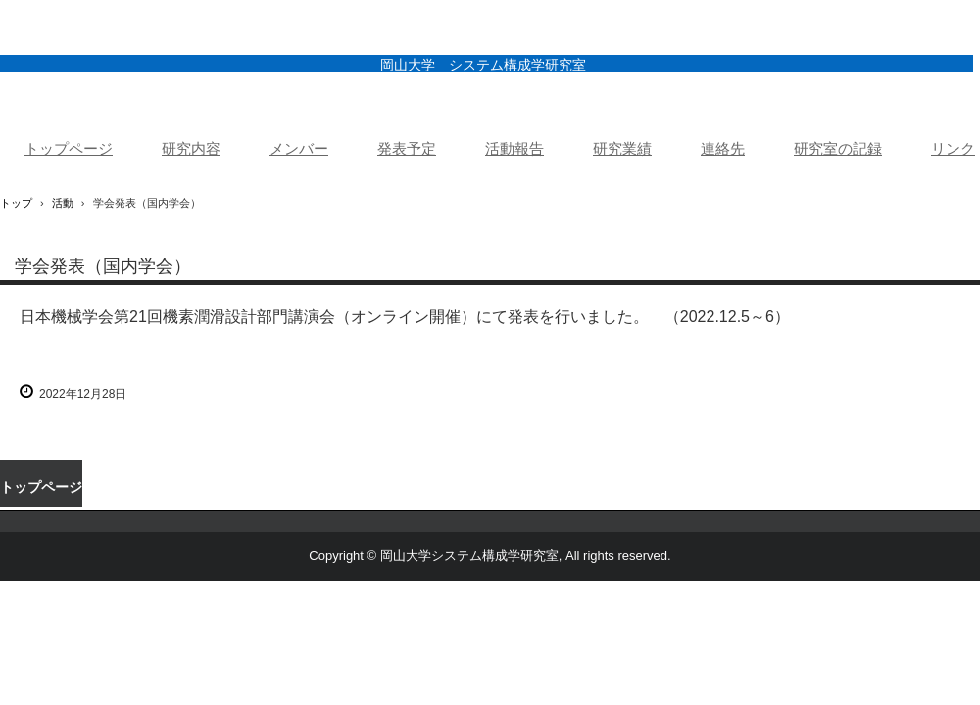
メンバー (299, 149)
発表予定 (406, 149)
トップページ (68, 149)
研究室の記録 (838, 149)
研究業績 (622, 149)
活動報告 (514, 149)
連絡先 (723, 149)
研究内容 (191, 149)
